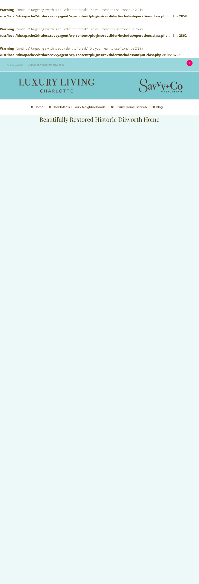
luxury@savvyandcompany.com (45, 65)
